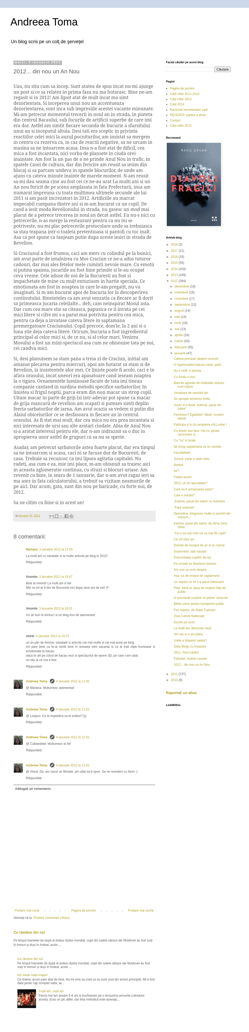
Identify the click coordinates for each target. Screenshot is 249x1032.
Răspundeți (34, 562)
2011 (175, 674)
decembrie (182, 286)
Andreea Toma (44, 22)
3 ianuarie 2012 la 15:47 (56, 577)
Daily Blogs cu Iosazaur (190, 646)
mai (178, 329)
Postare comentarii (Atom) (51, 918)
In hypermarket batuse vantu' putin (198, 365)
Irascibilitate (182, 452)
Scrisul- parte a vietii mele (191, 459)
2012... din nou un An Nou (192, 664)
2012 (175, 281)
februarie (181, 347)
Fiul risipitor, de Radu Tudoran (194, 610)
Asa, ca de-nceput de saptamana (196, 576)
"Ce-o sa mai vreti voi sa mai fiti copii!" (200, 533)
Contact (175, 120)
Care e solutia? (184, 495)
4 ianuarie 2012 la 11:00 (72, 681)
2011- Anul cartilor (186, 652)
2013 (175, 275)
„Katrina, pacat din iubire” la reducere (199, 501)
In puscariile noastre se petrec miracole (201, 598)
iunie (178, 323)
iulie (178, 317)
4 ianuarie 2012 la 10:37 (52, 636)
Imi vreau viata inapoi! (32, 975)
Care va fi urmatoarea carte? (193, 489)
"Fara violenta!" (184, 507)
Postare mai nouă (27, 910)
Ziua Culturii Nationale (189, 616)
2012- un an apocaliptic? (191, 483)
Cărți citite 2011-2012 (184, 94)
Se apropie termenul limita (192, 399)
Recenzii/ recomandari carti (189, 110)
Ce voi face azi (184, 539)
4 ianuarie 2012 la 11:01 (72, 709)
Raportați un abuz (181, 693)
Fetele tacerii (183, 477)
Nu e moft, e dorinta (187, 371)
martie (179, 341)
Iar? (176, 471)
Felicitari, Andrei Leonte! (190, 659)
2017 (175, 251)
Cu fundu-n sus (184, 377)
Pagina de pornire (83, 910)
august (180, 310)
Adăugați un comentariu (33, 789)
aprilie (179, 335)
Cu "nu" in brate (185, 440)
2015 (175, 263)
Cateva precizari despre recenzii (196, 359)
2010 (175, 680)
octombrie (182, 298)
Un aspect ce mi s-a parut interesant (199, 582)
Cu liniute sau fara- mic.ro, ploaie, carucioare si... (197, 432)
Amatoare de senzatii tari (191, 393)
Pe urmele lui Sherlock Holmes (195, 564)
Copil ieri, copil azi (51, 991)
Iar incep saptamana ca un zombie (197, 446)
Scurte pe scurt (184, 622)
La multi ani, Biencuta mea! (192, 628)
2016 (175, 257)
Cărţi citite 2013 (180, 99)
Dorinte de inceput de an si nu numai (199, 545)
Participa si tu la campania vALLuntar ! (200, 424)
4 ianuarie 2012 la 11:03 (72, 765)
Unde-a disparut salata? (190, 640)
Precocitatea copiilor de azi (192, 557)
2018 (175, 244)
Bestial (178, 465)
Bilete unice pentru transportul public (199, 604)
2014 (175, 269)
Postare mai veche (141, 910)
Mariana (32, 549)
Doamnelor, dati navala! (190, 551)
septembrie (183, 304)
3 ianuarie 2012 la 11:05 (56, 549)
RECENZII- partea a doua (187, 115)
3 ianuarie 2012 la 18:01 (56, 608)
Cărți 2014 (177, 104)
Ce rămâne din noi (29, 932)
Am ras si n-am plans (188, 634)
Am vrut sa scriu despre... (191, 570)
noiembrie (182, 292)
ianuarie (180, 353)
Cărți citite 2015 (180, 125)
